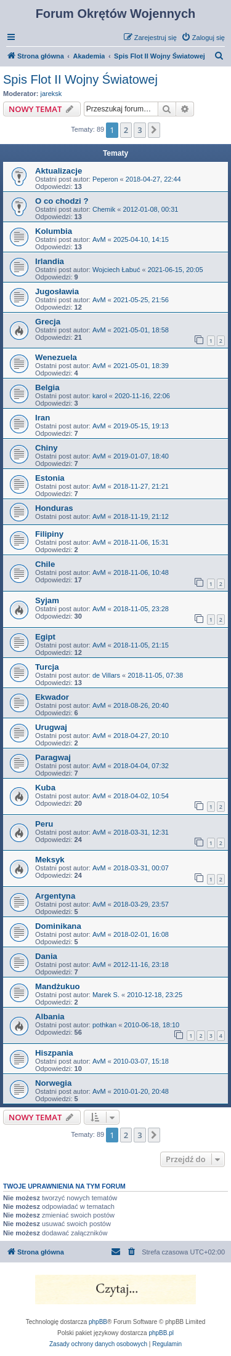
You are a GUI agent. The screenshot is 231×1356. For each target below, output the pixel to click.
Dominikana (58, 926)
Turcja (47, 667)
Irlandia (49, 261)
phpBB (98, 1321)
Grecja (47, 321)
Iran (42, 417)
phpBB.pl (161, 1333)
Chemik (103, 209)
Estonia (50, 478)
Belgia (47, 387)
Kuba (45, 787)
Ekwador (52, 697)
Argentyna (55, 896)
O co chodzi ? (61, 201)
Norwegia (53, 1083)
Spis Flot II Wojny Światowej (80, 79)
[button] (154, 129)
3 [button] (139, 129)
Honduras (54, 508)
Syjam (47, 600)
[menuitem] (203, 37)
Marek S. (106, 994)
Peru (44, 823)
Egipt (45, 636)
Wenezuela (56, 357)
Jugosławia (57, 291)
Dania (46, 956)
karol (99, 395)
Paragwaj (53, 757)
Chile (45, 564)
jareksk (51, 93)
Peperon (105, 179)
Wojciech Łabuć (116, 269)
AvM (99, 239)
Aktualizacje (58, 170)
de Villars (106, 675)
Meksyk (50, 859)
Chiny (46, 447)
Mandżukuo (57, 986)
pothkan (104, 1025)
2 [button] (126, 129)
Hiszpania (54, 1052)
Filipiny (49, 534)
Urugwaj (51, 727)
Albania (50, 1016)
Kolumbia (53, 231)
